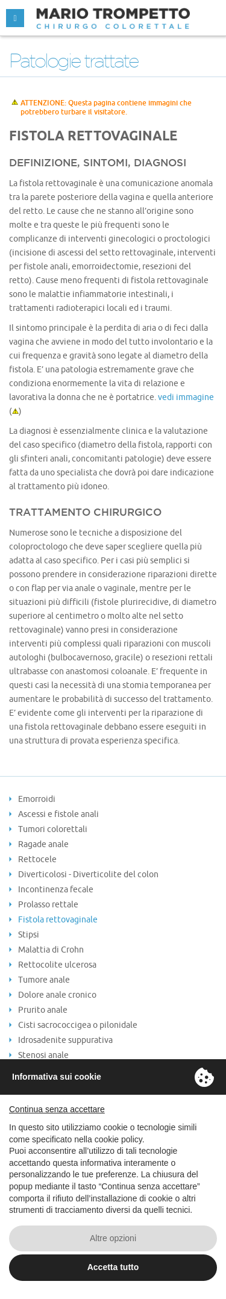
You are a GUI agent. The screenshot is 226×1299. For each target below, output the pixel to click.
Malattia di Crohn (51, 949)
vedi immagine (186, 397)
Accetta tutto (113, 1267)
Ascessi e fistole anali (58, 814)
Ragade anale (43, 844)
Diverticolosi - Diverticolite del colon (88, 874)
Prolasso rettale (48, 904)
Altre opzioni (113, 1238)
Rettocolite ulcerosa (57, 964)
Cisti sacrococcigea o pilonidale (77, 1025)
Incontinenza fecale (55, 889)
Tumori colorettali (52, 829)
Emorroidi (36, 799)
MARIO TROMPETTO (113, 18)
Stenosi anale (43, 1055)
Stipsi (28, 934)
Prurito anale (42, 1010)
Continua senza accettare (57, 1109)
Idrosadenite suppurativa (65, 1040)
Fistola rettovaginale (58, 919)
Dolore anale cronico (57, 995)
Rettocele (37, 859)
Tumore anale (44, 979)
